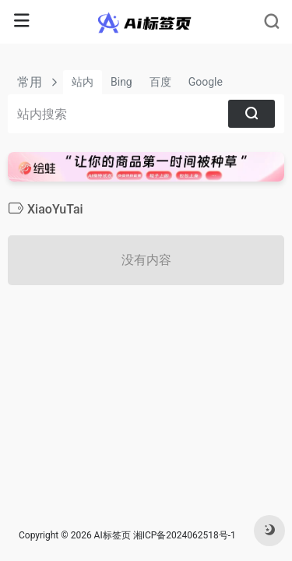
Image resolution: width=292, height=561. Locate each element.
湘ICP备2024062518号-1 (184, 535)
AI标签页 (112, 535)
